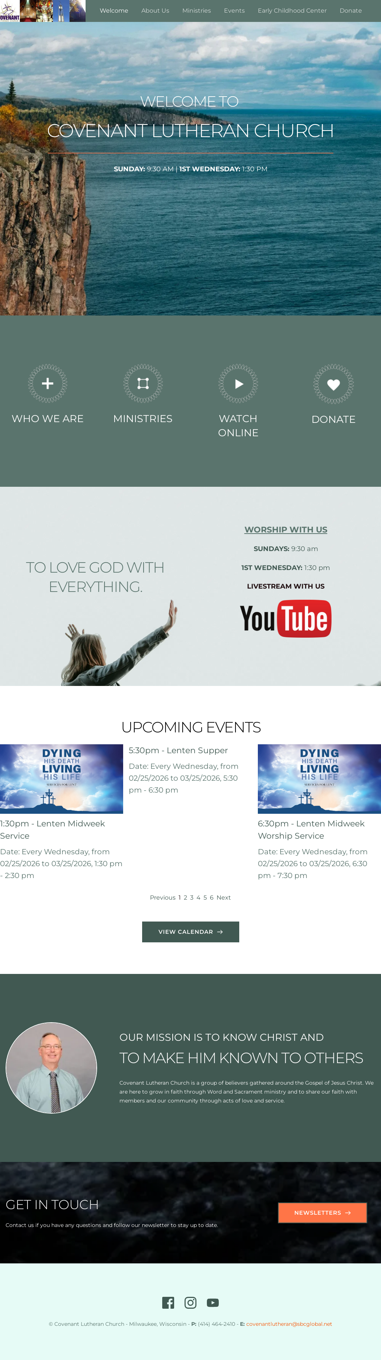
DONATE (333, 419)
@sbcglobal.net (312, 1324)
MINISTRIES (143, 418)
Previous (163, 897)
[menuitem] (114, 10)
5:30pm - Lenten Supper (178, 750)
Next (224, 897)
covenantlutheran (269, 1324)
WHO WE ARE (48, 418)
